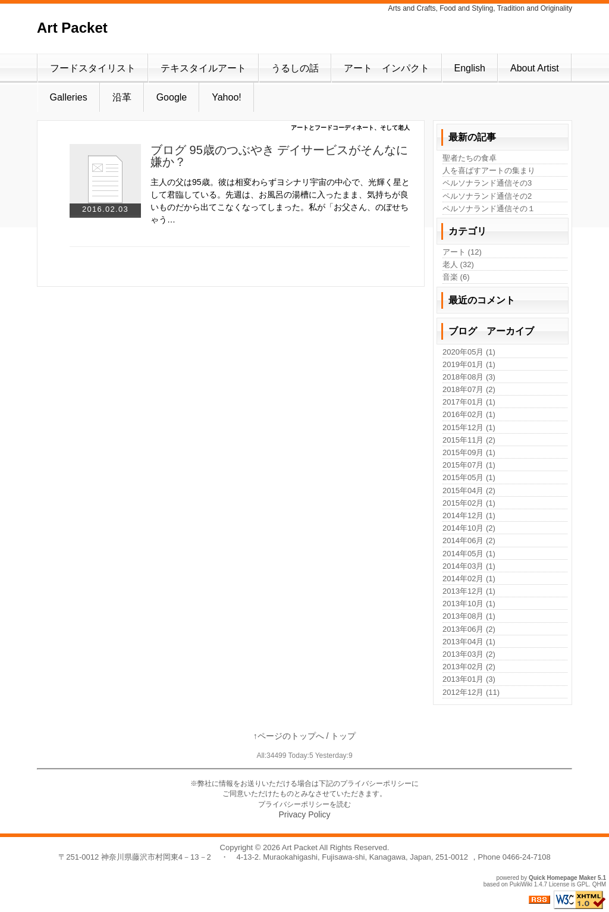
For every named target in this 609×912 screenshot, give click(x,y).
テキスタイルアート (203, 68)
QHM (599, 884)
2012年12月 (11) (471, 692)
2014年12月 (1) (468, 515)
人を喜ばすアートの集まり (488, 170)
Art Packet (72, 28)
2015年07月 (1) (468, 464)
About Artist (534, 68)
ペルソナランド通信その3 (487, 182)
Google (171, 97)
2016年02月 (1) (468, 414)
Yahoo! (226, 97)
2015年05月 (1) (468, 477)
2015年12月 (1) (468, 427)
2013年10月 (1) (468, 603)
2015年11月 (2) (468, 439)
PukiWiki (521, 884)
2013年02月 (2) (468, 666)
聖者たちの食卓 (469, 157)
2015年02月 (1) (468, 503)
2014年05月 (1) (468, 553)
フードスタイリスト (93, 68)
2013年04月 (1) (468, 641)
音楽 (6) (456, 276)
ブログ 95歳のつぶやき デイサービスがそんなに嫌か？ (279, 155)
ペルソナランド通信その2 (487, 196)
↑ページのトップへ (288, 736)
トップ (343, 736)
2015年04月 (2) (468, 490)
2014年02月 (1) (468, 578)
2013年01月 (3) (468, 679)
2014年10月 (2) (468, 528)
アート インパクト (386, 68)
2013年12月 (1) (468, 591)
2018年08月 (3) (468, 376)
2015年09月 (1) (468, 452)
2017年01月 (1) (468, 401)
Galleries (68, 97)
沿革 (121, 97)
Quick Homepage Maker (562, 878)
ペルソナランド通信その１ (488, 208)
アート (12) (462, 251)
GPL (583, 884)
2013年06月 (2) (468, 629)
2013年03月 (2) (468, 654)
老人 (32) (458, 264)
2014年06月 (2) (468, 540)
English (469, 68)
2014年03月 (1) (468, 566)
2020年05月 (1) (468, 351)
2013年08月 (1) (468, 616)
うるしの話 (295, 68)
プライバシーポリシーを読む (304, 804)
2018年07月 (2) (468, 389)
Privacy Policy (304, 814)
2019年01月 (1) (468, 364)
